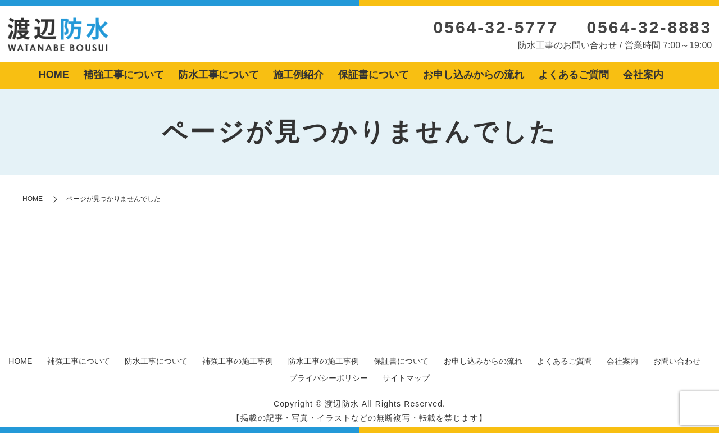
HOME (54, 74)
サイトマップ (406, 377)
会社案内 (643, 74)
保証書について (373, 74)
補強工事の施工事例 (237, 361)
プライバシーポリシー (328, 377)
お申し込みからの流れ (473, 74)
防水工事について (218, 74)
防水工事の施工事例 (323, 361)
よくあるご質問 (573, 74)
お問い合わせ (676, 361)
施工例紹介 (298, 74)
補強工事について (123, 74)
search (679, 75)
